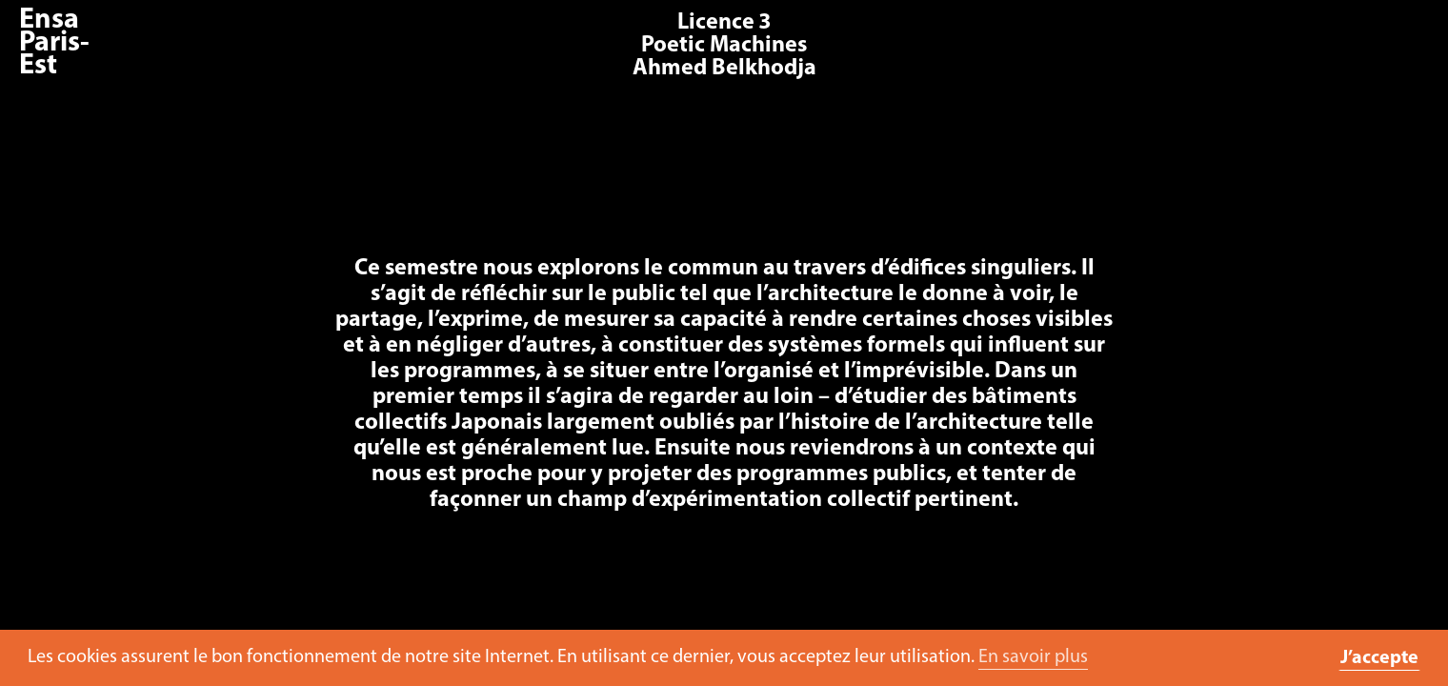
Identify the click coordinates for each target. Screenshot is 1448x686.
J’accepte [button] (1379, 658)
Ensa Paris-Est (54, 43)
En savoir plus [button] (1033, 657)
